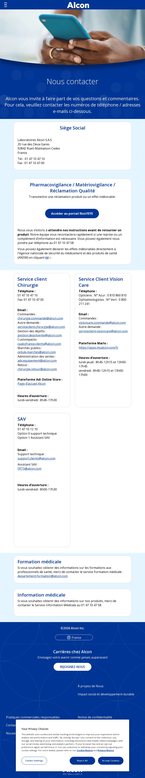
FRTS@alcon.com (29, 468)
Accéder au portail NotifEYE (72, 213)
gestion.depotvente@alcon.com (40, 335)
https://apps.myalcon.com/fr (98, 347)
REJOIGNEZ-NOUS (72, 667)
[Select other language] (5, 4)
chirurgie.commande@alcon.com (40, 318)
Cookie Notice (85, 750)
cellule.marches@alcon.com (37, 352)
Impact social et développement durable (106, 694)
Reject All (82, 760)
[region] (72, 745)
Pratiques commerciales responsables (33, 717)
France (76, 637)
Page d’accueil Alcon (32, 384)
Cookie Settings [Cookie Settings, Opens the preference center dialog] (34, 760)
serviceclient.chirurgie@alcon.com (41, 327)
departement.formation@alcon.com (43, 576)
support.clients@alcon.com (36, 458)
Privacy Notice (106, 750)
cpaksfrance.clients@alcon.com (39, 344)
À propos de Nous (90, 686)
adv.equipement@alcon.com (37, 361)
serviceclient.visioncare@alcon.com (103, 331)
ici (48, 257)
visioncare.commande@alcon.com (102, 323)
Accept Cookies (111, 760)
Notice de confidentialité (95, 717)
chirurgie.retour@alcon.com (37, 369)
